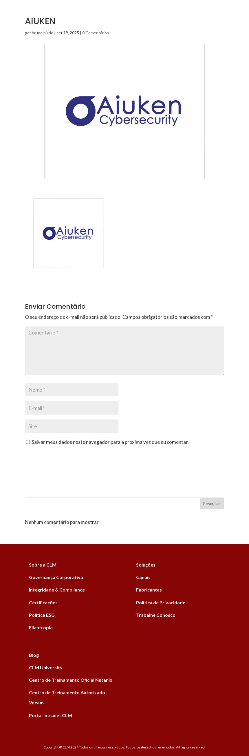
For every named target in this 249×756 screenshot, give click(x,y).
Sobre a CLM (42, 564)
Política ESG (42, 615)
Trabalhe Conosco (155, 615)
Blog (34, 655)
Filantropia (41, 627)
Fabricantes (149, 589)
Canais (143, 577)
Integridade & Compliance (57, 589)
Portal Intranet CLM (50, 715)
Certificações (43, 602)
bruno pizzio (42, 32)
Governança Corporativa (56, 577)
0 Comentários (95, 32)
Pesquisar (212, 503)
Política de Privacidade (160, 602)
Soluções (145, 564)
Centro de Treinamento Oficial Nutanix (70, 680)
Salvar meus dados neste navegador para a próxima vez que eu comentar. (110, 442)
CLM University (46, 667)
